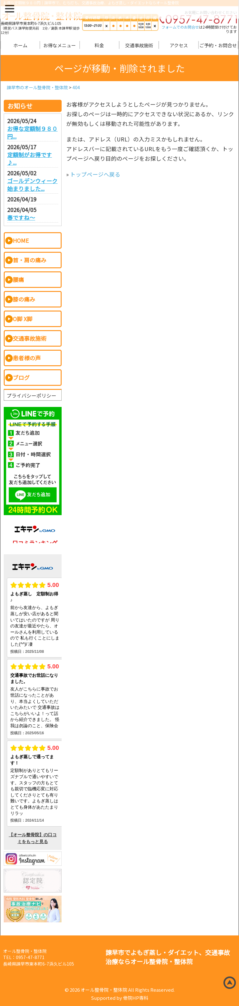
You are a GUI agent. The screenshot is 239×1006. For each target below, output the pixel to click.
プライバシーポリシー (31, 395)
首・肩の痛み (29, 260)
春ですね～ (21, 217)
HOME (21, 240)
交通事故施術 (139, 45)
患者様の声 (27, 358)
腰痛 (18, 279)
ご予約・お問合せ (218, 45)
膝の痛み (24, 299)
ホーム (20, 45)
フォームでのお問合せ (180, 27)
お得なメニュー (59, 45)
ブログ (21, 377)
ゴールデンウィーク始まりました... (32, 184)
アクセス (179, 45)
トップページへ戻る (95, 174)
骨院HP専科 (135, 997)
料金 (99, 45)
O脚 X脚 (22, 319)
